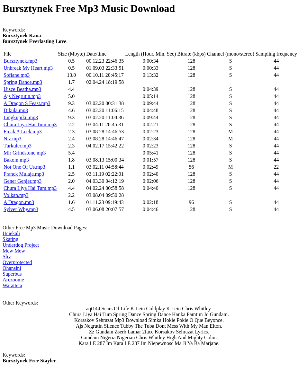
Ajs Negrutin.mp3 (22, 96)
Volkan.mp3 (16, 195)
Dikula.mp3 (16, 110)
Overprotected (17, 262)
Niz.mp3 (13, 138)
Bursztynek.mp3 (20, 61)
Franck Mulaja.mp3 (24, 174)
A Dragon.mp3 (19, 202)
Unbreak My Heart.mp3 (28, 68)
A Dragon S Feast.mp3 (27, 103)
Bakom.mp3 (16, 160)
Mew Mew (14, 250)
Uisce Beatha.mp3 (22, 89)
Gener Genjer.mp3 (22, 181)
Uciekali (11, 233)
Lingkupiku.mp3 (21, 117)
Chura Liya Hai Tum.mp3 (30, 124)
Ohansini (12, 268)
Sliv (7, 256)
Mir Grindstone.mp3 (25, 152)
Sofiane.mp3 (17, 75)
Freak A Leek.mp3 (23, 131)
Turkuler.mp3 (18, 145)
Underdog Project (21, 245)
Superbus (12, 274)
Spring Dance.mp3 (23, 82)
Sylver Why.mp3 (21, 209)
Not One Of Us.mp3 (24, 167)
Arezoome (13, 279)
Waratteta (12, 285)
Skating (10, 239)
